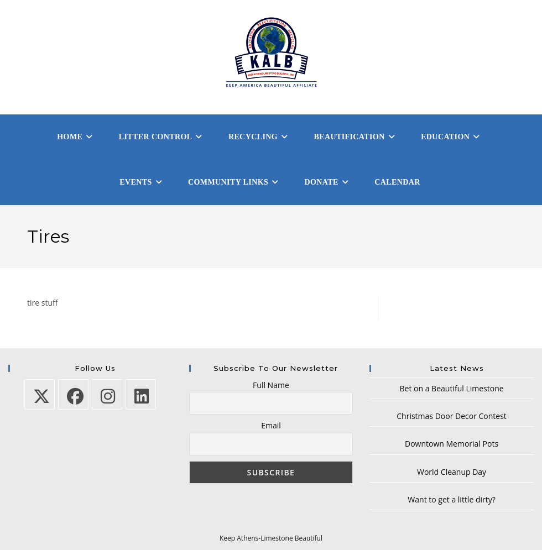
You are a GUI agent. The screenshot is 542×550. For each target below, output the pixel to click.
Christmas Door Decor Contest (452, 416)
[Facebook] (73, 394)
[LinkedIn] (141, 394)
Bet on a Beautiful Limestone (452, 388)
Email (271, 425)
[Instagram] (107, 394)
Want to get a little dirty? (451, 499)
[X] (39, 394)
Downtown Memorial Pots (451, 443)
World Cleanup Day (451, 472)
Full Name (271, 385)
